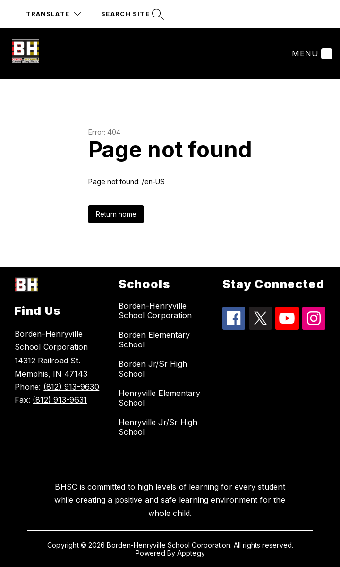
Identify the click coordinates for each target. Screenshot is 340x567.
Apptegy (191, 553)
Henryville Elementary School (159, 398)
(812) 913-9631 (60, 400)
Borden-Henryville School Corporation (155, 310)
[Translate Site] (53, 14)
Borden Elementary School (154, 339)
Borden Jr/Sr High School (153, 368)
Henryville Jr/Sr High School (158, 427)
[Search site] (131, 14)
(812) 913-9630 (71, 387)
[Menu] (310, 53)
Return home (116, 214)
